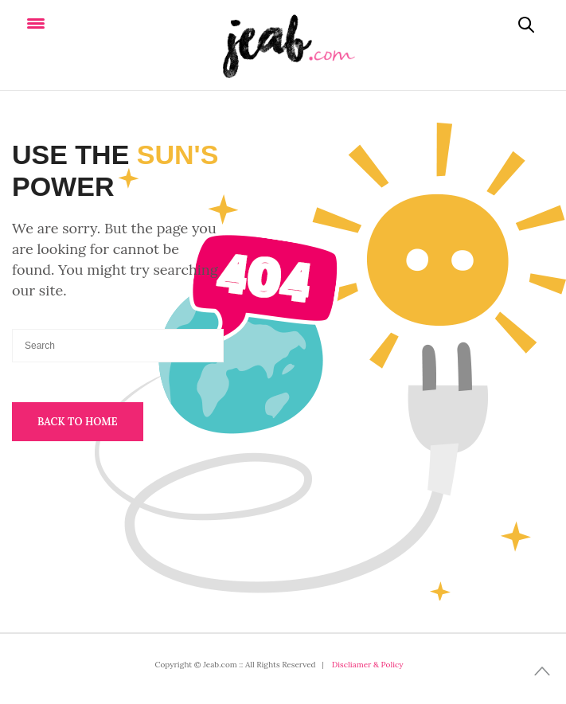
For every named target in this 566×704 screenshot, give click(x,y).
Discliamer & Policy (368, 664)
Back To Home (77, 421)
